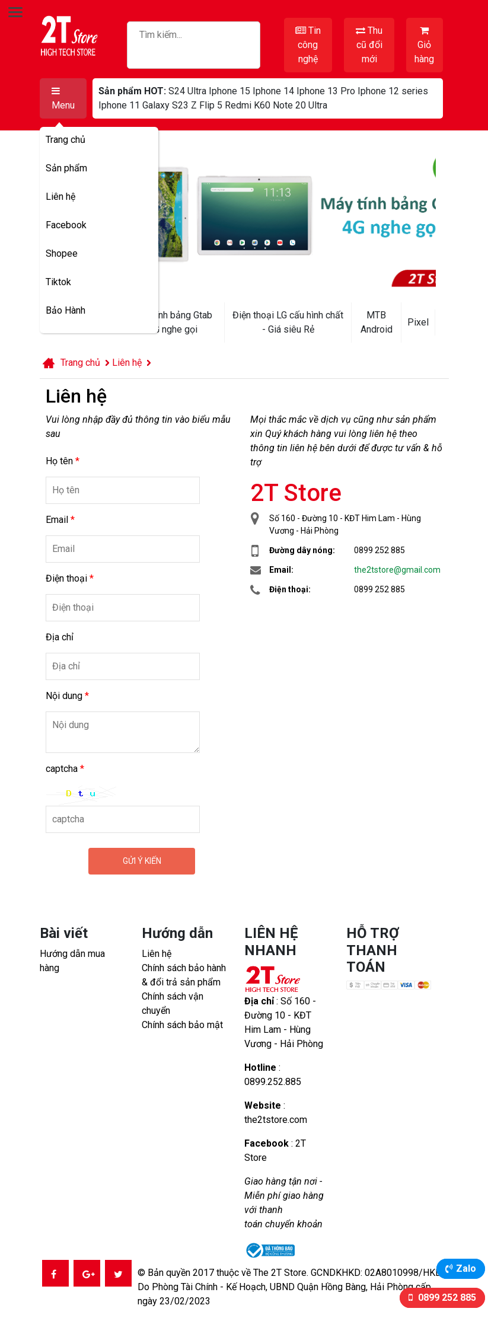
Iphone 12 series (393, 91)
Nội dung (67, 695)
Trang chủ (65, 139)
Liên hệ (60, 196)
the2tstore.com (275, 1119)
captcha (65, 768)
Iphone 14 (273, 91)
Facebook (66, 225)
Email (60, 519)
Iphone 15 (229, 91)
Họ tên (62, 461)
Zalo (466, 1268)
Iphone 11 (119, 105)
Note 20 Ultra (300, 105)
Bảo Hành (65, 310)
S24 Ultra (187, 91)
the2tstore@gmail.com (397, 570)
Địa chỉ (60, 637)
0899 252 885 (446, 1297)
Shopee (62, 253)
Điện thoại (70, 578)
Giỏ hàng (424, 45)
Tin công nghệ (308, 45)
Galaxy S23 (165, 105)
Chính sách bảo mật (182, 1024)
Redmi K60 (247, 105)
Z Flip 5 (206, 105)
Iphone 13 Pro (325, 91)
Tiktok (58, 282)
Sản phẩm (66, 168)
